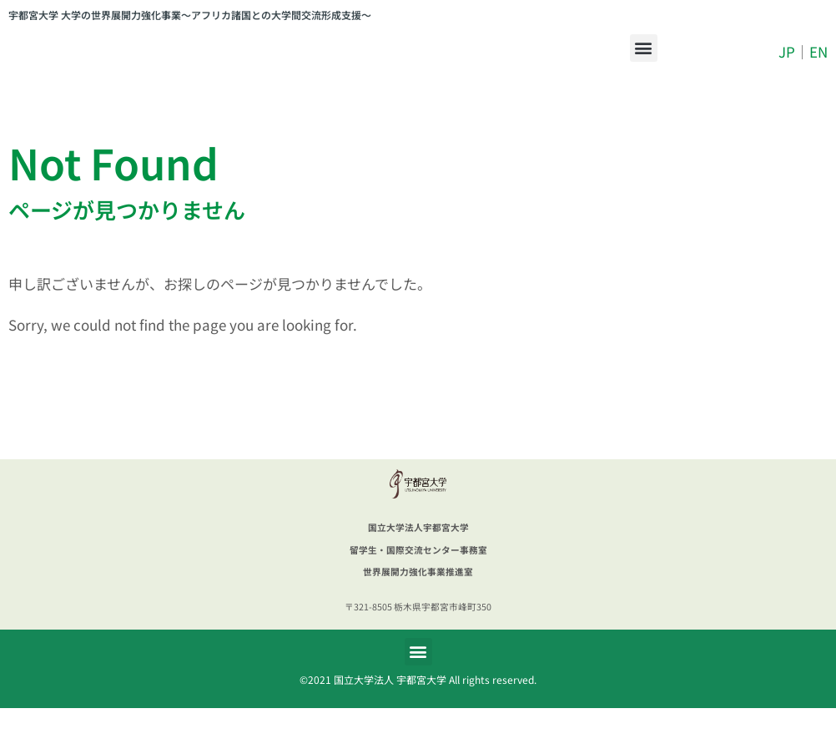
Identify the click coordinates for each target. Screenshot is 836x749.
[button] (643, 68)
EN (818, 72)
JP (786, 72)
